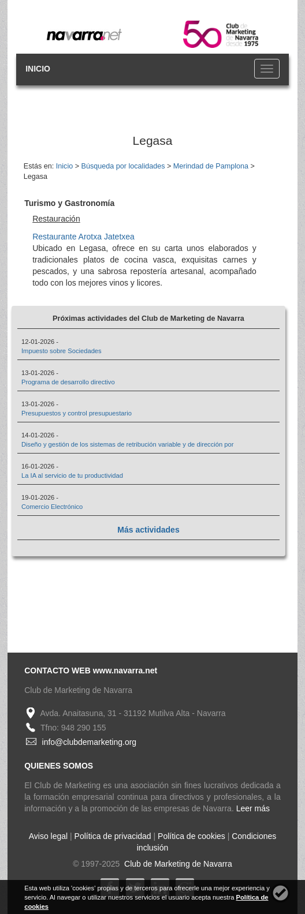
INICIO (37, 68)
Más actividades (148, 529)
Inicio (64, 166)
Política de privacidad (113, 836)
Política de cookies (191, 836)
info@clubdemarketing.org (89, 742)
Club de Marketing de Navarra (177, 863)
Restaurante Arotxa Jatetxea (83, 236)
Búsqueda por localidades (123, 166)
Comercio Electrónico (52, 506)
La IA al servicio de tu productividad (72, 475)
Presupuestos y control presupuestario (76, 413)
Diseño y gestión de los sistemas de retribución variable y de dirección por (127, 444)
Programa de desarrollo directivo (68, 382)
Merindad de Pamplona (210, 166)
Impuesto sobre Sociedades (61, 350)
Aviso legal (48, 836)
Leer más (253, 808)
